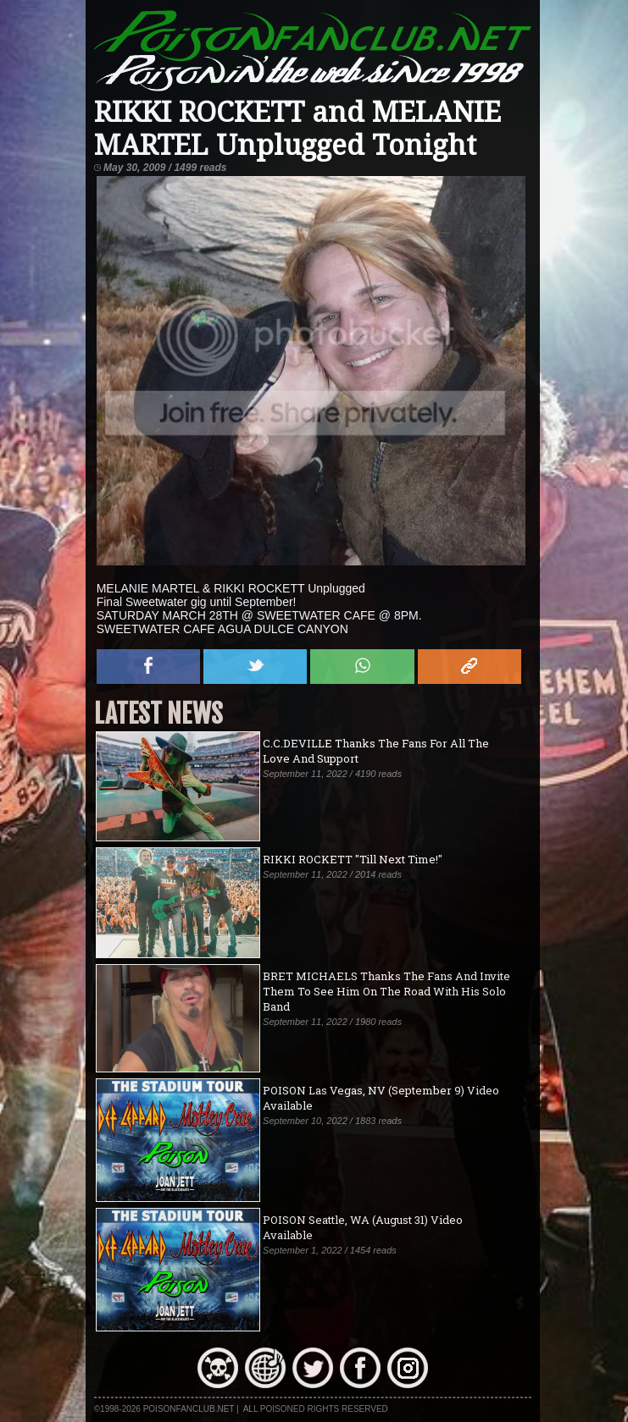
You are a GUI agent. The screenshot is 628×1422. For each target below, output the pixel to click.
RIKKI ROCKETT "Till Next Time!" (352, 859)
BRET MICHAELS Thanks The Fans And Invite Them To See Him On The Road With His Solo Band (386, 991)
